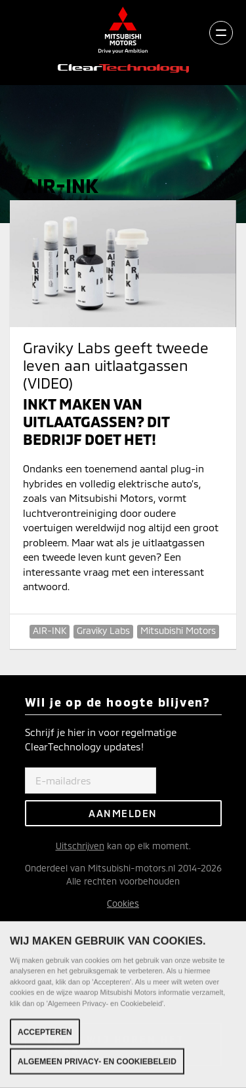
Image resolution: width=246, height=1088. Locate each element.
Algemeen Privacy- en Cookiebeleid (97, 1063)
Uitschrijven (80, 845)
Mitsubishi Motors (178, 630)
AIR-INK (49, 630)
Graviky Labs (103, 630)
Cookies (123, 903)
